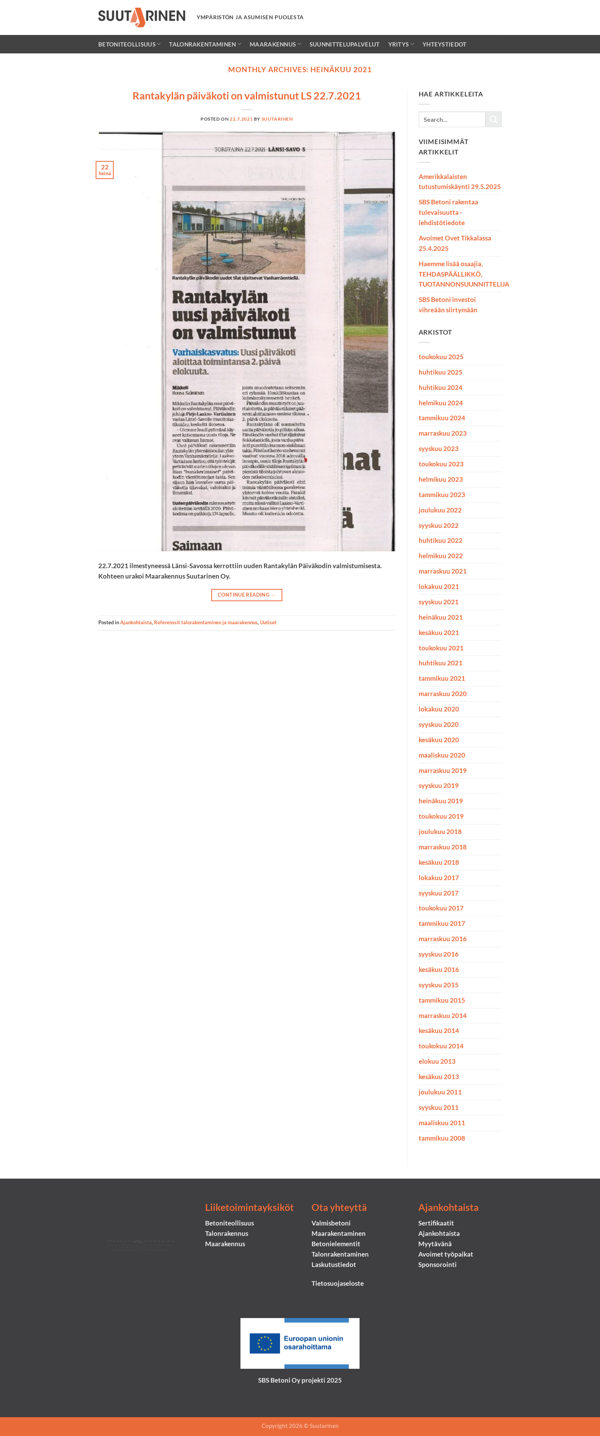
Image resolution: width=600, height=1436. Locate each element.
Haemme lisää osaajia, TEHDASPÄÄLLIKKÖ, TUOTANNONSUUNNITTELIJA (464, 274)
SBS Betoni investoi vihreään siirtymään (448, 304)
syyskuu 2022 (439, 525)
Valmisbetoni (331, 1223)
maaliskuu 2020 (442, 755)
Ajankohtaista (136, 622)
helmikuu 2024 (441, 403)
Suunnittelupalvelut (345, 44)
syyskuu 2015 (439, 985)
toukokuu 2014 (441, 1046)
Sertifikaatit (436, 1223)
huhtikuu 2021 (440, 663)
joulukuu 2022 (440, 510)
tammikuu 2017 (442, 923)
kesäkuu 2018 (439, 862)
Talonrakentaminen (205, 44)
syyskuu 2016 (439, 954)
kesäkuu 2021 (439, 632)
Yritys (401, 44)
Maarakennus (275, 44)
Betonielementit (336, 1244)
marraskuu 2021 (443, 571)
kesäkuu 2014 (439, 1030)
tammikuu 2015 (442, 1000)
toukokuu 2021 (441, 648)
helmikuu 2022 (441, 556)
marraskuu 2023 (443, 433)
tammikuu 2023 (442, 495)
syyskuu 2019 (439, 785)
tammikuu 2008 (442, 1138)
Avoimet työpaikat (445, 1254)
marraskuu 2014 (443, 1016)
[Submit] (494, 119)
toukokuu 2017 (441, 908)
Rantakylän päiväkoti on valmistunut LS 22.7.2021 (247, 95)
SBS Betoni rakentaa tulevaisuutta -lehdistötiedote (448, 212)
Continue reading (246, 595)
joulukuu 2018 (440, 831)
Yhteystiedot (445, 44)
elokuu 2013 (437, 1061)
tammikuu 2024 (442, 418)
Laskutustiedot (334, 1264)
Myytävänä (435, 1244)
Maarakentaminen (339, 1233)
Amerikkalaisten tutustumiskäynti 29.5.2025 (460, 181)
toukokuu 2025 (441, 357)
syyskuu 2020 (439, 724)
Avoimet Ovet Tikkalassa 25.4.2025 (455, 243)
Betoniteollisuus (129, 44)
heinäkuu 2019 (441, 801)
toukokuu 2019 (441, 816)
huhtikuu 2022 (440, 540)
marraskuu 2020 (443, 694)
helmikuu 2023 (441, 479)
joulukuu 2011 (440, 1092)
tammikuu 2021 (442, 678)
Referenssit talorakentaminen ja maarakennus (206, 622)
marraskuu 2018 (443, 847)
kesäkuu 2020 (439, 740)
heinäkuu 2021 (441, 617)
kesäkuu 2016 (439, 969)
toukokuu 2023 (441, 464)
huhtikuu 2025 (440, 372)
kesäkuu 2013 (439, 1077)
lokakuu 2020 (439, 709)
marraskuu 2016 (443, 939)
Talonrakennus (226, 1233)
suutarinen (277, 119)
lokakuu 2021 (439, 586)
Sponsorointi (437, 1264)
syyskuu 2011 (439, 1107)
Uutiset (268, 622)
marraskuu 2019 (443, 770)
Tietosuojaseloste (338, 1283)
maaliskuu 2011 (442, 1123)
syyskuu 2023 (439, 448)
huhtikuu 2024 (440, 387)
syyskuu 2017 (439, 893)
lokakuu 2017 (439, 878)
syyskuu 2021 (439, 602)
